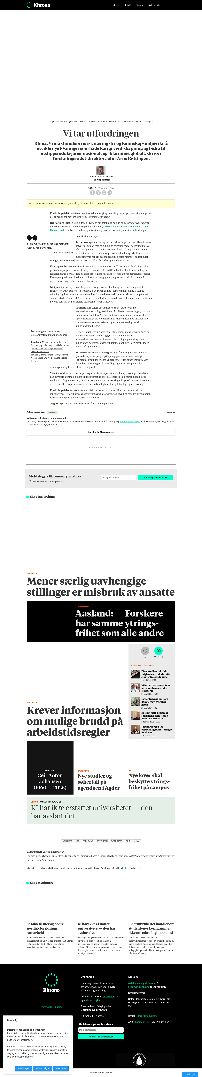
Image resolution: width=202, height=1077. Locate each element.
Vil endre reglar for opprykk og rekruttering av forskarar (157, 729)
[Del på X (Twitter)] (98, 192)
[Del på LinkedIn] (104, 192)
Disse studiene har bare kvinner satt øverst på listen (154, 701)
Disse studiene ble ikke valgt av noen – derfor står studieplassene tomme (155, 673)
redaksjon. (109, 996)
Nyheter (116, 6)
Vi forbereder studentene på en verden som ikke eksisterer (155, 687)
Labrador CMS (143, 1021)
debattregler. (93, 1000)
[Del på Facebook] (92, 192)
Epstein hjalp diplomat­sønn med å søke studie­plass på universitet (154, 715)
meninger (67, 841)
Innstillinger (190, 1074)
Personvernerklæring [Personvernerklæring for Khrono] (51, 1006)
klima (137, 841)
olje (128, 841)
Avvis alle (61, 1068)
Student (140, 6)
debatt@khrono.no (138, 986)
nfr (77, 841)
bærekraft (116, 841)
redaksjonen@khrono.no (142, 983)
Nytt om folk (154, 6)
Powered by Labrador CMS (101, 1073)
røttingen (102, 841)
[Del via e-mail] (109, 192)
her (127, 868)
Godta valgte (42, 1068)
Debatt (127, 6)
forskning (88, 841)
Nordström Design (147, 1015)
